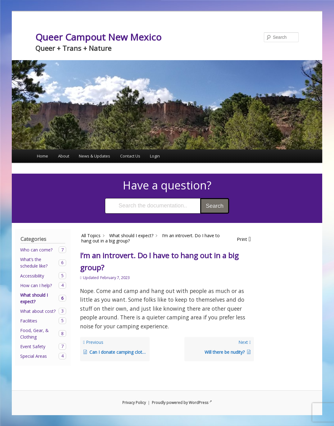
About (63, 156)
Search (214, 206)
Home (42, 156)
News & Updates (94, 156)
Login (155, 156)
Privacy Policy (134, 402)
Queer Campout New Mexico (98, 37)
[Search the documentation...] (153, 206)
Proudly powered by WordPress (182, 402)
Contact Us (130, 156)
